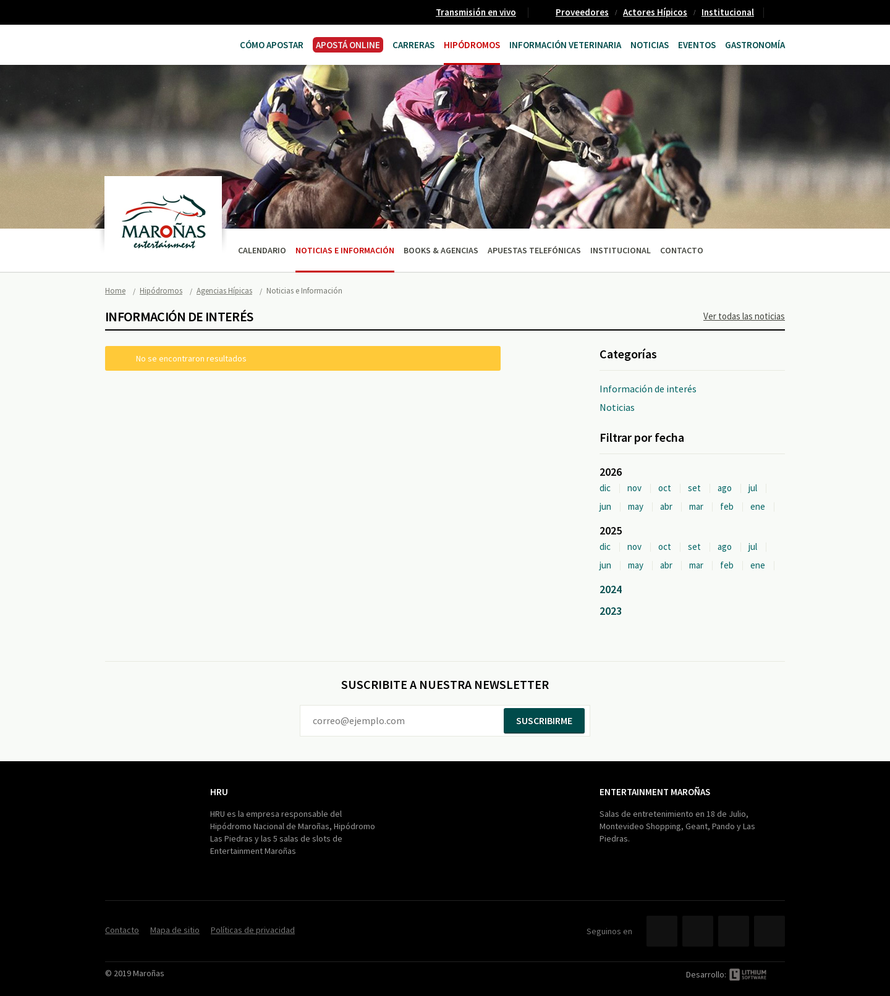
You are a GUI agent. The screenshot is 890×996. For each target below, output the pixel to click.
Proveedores (582, 12)
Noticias (649, 45)
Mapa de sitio (175, 929)
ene (757, 506)
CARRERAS (413, 45)
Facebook (661, 931)
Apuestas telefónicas (534, 250)
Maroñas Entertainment (153, 43)
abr (666, 506)
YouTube (733, 931)
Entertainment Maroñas (655, 792)
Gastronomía (755, 45)
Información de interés (648, 388)
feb (727, 506)
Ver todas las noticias (744, 316)
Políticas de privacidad (253, 929)
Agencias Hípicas (224, 290)
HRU (219, 792)
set (694, 488)
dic (605, 488)
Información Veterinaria (565, 45)
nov (634, 488)
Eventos (697, 45)
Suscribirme (544, 720)
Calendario (262, 250)
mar (696, 506)
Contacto (779, 12)
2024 (611, 589)
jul (752, 488)
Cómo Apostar (271, 45)
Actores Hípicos (655, 12)
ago (725, 488)
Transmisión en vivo (476, 12)
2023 (611, 611)
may (635, 506)
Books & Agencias (441, 250)
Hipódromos (472, 45)
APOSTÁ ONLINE (348, 45)
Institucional (727, 12)
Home (115, 290)
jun (605, 506)
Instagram (769, 931)
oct (664, 488)
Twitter (697, 931)
